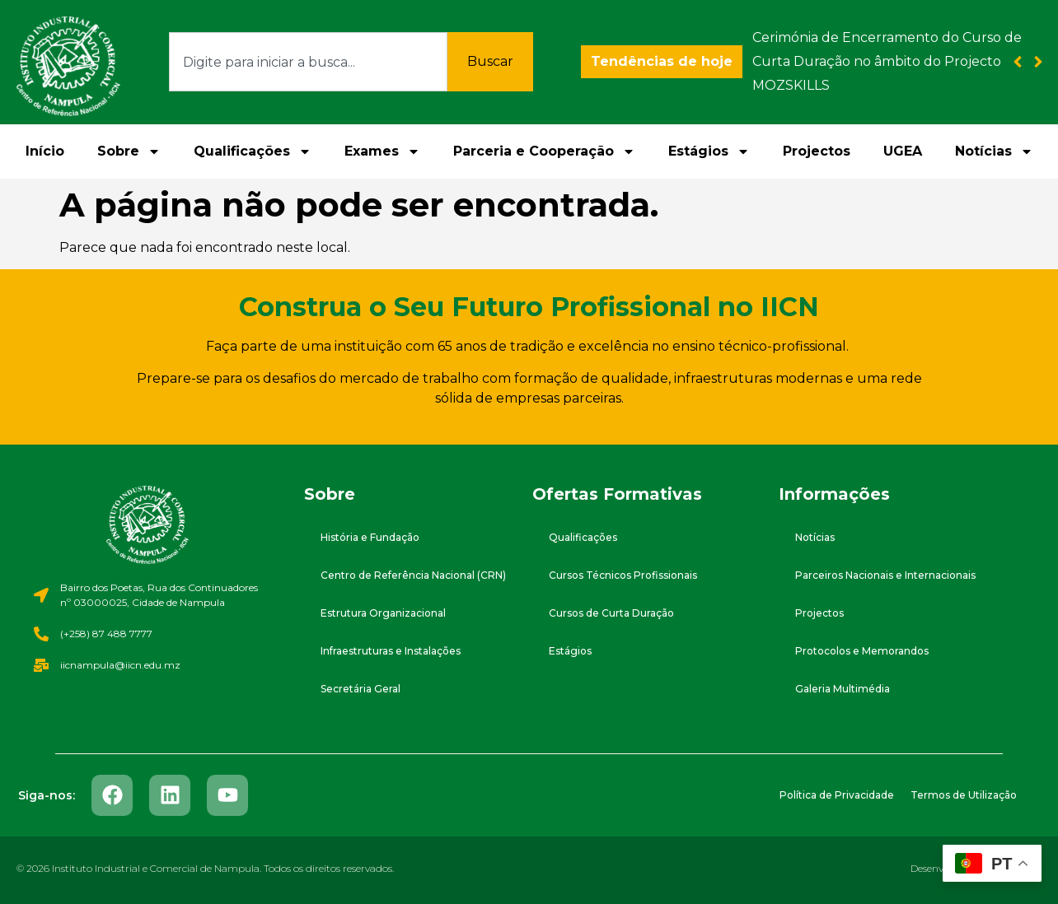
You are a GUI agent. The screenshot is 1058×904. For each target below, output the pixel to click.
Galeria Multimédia (842, 689)
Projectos (816, 151)
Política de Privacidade (836, 795)
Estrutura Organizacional (383, 613)
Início (45, 151)
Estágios (709, 151)
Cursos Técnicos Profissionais (623, 575)
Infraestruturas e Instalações (391, 651)
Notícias (994, 151)
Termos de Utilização (964, 795)
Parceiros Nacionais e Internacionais (885, 575)
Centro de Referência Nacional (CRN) (413, 575)
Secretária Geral (360, 689)
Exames (382, 151)
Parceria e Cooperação (544, 151)
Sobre (129, 151)
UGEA (902, 151)
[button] (1039, 62)
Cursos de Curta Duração (611, 613)
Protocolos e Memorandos (862, 651)
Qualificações (252, 151)
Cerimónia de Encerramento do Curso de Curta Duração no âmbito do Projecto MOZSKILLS (887, 61)
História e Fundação (370, 537)
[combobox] (308, 61)
